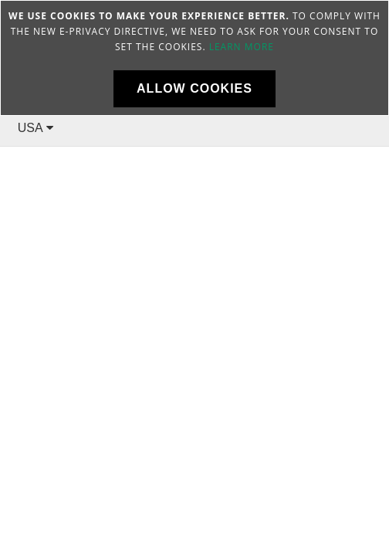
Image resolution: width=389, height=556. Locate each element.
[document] (194, 58)
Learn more (241, 46)
